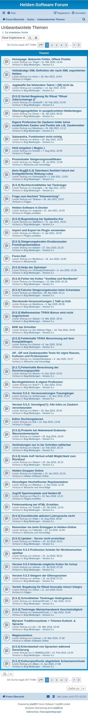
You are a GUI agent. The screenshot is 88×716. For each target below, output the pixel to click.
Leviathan (37, 88)
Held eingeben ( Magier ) (28, 148)
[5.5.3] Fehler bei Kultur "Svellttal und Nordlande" (45, 278)
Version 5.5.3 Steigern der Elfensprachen (39, 575)
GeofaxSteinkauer (41, 359)
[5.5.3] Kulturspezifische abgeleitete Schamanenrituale (48, 661)
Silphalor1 (37, 222)
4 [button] (61, 45)
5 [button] (66, 45)
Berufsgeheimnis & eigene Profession (37, 381)
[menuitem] (11, 13)
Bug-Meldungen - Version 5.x (39, 64)
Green (35, 589)
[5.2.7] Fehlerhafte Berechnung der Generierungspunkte (35, 369)
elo (34, 627)
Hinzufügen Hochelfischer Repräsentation (40, 482)
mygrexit (36, 210)
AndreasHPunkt (40, 601)
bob (34, 422)
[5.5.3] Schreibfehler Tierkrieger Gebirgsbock (42, 598)
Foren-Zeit (19, 256)
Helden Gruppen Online (27, 470)
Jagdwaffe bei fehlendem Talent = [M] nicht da (42, 85)
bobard (36, 247)
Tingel (35, 62)
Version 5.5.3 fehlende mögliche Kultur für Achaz (44, 564)
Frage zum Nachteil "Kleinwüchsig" (35, 196)
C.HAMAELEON (40, 652)
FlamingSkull (39, 176)
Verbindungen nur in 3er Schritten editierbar (41, 444)
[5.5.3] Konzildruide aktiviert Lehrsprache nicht (43, 515)
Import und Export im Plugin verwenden (38, 230)
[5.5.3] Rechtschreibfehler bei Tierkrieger (39, 185)
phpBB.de (58, 708)
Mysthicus (37, 259)
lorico (35, 76)
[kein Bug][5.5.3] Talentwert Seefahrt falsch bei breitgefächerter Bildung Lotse (43, 172)
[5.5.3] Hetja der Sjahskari (29, 267)
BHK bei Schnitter (24, 327)
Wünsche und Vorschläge (37, 164)
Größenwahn (39, 396)
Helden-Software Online (36, 476)
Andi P (35, 384)
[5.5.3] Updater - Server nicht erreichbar (38, 538)
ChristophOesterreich (43, 270)
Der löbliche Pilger (41, 330)
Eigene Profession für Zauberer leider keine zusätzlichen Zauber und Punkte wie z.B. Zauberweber (48, 124)
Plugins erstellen (32, 213)
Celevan (36, 638)
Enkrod (36, 344)
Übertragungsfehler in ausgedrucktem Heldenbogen (47, 110)
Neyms (36, 373)
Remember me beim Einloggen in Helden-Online (44, 527)
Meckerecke (30, 261)
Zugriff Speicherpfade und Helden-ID (36, 493)
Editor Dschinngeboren (27, 419)
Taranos (36, 199)
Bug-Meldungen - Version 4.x (39, 130)
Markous (36, 485)
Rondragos (38, 281)
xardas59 (37, 102)
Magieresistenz (22, 635)
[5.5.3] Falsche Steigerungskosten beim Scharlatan (46, 290)
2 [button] (52, 45)
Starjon (36, 162)
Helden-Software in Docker (30, 207)
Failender (37, 473)
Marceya (36, 293)
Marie (35, 410)
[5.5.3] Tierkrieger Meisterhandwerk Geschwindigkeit (47, 609)
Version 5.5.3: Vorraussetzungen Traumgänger (43, 393)
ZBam (35, 664)
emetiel (36, 151)
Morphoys (37, 128)
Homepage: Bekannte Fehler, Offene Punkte (41, 59)
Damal (35, 447)
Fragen (27, 79)
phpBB (33, 704)
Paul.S (35, 496)
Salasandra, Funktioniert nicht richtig (37, 136)
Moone (36, 233)
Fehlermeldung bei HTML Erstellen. (35, 504)
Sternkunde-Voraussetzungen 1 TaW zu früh (41, 301)
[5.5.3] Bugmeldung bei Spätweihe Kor (37, 219)
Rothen (36, 541)
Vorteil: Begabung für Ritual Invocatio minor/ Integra (47, 586)
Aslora (35, 139)
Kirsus (35, 113)
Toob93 (36, 507)
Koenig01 (37, 188)
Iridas (35, 518)
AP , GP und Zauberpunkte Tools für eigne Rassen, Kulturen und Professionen (46, 354)
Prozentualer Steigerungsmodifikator (37, 159)
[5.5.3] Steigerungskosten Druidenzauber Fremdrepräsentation (39, 243)
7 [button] (74, 45)
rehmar (36, 556)
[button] (41, 45)
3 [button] (56, 45)
